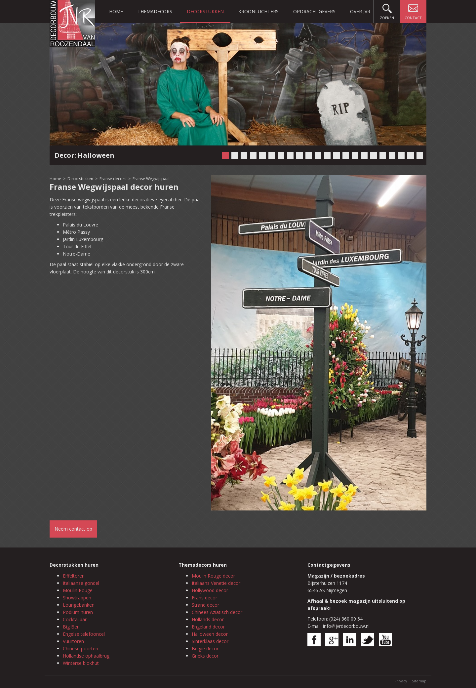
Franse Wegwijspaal (151, 179)
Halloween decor (210, 634)
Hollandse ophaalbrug (86, 656)
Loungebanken (79, 605)
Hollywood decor (210, 590)
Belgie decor (205, 648)
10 (308, 155)
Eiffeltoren (74, 576)
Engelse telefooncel (84, 634)
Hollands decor (208, 619)
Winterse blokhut (81, 663)
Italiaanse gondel (81, 583)
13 (336, 155)
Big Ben (71, 627)
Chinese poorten (80, 648)
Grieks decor (205, 656)
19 (392, 155)
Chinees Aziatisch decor (217, 612)
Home (116, 11)
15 (355, 155)
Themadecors (155, 11)
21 (410, 155)
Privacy (400, 680)
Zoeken (387, 10)
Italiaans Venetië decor (216, 583)
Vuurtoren (73, 641)
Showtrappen (77, 597)
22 (419, 155)
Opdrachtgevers (314, 11)
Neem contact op (73, 529)
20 (401, 155)
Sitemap (419, 680)
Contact (413, 10)
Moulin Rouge (78, 590)
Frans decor (204, 597)
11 (318, 155)
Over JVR (360, 11)
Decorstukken (205, 11)
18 (382, 155)
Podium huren (78, 612)
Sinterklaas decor (210, 641)
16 (364, 155)
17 (373, 155)
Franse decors (112, 179)
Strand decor (205, 605)
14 (345, 155)
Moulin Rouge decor (213, 576)
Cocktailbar (75, 619)
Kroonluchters (258, 11)
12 (327, 155)
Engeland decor (208, 627)
